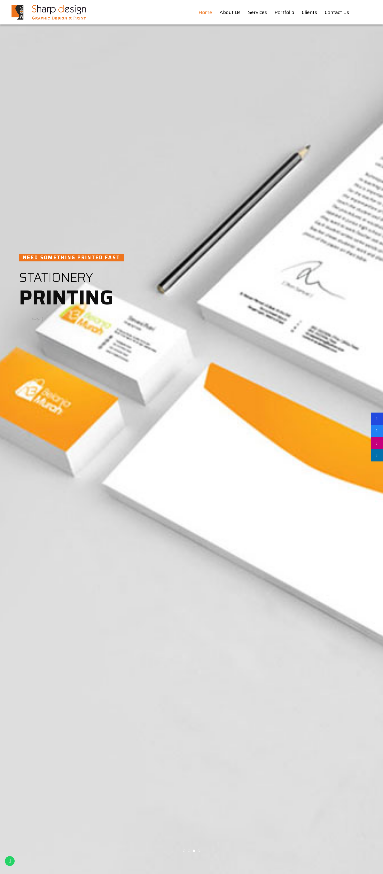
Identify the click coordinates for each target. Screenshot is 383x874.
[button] (184, 850)
